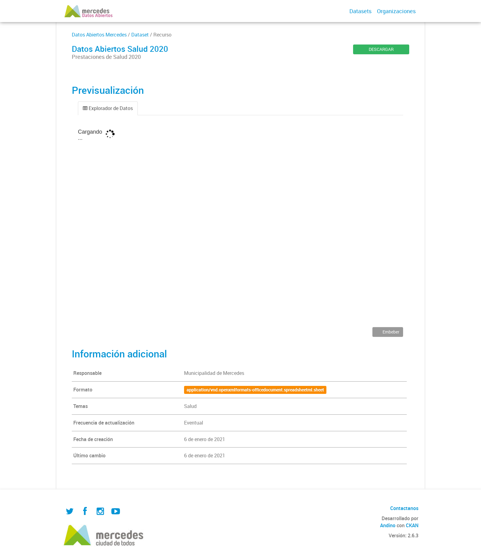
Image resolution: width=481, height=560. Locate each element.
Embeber (390, 332)
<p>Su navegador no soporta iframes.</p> (240, 225)
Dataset (140, 34)
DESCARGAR (381, 49)
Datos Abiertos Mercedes (99, 34)
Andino (387, 525)
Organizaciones (396, 11)
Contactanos (404, 508)
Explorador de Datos (108, 108)
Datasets (360, 11)
